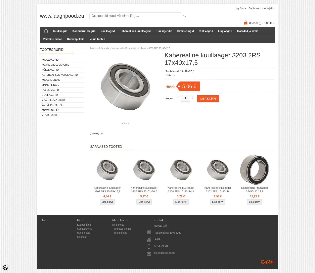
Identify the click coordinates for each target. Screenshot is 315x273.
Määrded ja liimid (247, 31)
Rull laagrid (206, 31)
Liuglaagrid (225, 31)
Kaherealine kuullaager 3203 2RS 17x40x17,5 (147, 48)
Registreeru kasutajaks (261, 8)
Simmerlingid (185, 31)
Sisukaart (82, 236)
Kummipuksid (75, 39)
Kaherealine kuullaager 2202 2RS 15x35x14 (218, 189)
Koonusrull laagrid (84, 31)
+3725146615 (161, 245)
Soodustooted (84, 228)
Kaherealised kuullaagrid (135, 31)
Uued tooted (83, 232)
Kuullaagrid (60, 31)
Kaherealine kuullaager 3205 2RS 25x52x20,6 (144, 189)
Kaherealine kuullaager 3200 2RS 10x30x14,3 (181, 189)
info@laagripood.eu (164, 253)
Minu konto (118, 224)
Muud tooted (97, 39)
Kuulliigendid (164, 31)
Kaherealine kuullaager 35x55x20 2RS (254, 189)
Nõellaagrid (107, 31)
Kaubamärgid (84, 224)
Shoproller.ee (268, 262)
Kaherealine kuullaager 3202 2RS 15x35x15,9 (107, 189)
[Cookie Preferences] (5, 267)
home (93, 48)
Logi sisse (240, 8)
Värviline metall (52, 39)
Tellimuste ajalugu (121, 228)
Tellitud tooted (119, 232)
